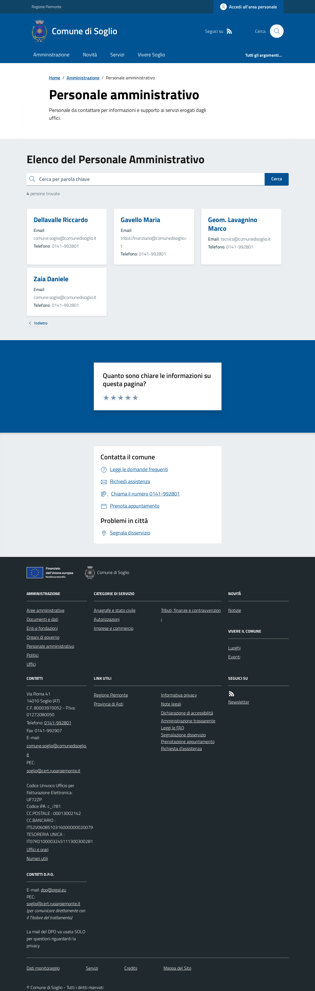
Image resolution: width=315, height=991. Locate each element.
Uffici (31, 664)
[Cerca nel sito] (274, 31)
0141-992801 (57, 722)
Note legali (171, 703)
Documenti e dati (42, 619)
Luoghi (234, 647)
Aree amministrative (45, 610)
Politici (33, 655)
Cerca (276, 178)
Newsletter (238, 702)
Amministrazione (51, 54)
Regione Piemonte (46, 7)
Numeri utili (37, 858)
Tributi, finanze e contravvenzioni (191, 615)
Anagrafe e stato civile (115, 610)
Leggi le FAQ (172, 727)
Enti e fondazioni (42, 628)
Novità (90, 54)
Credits (130, 968)
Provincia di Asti (108, 703)
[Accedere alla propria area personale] (248, 6)
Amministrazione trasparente (188, 720)
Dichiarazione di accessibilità (187, 712)
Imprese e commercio (113, 628)
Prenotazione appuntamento (187, 741)
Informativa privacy (179, 695)
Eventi (234, 656)
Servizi (117, 54)
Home (54, 77)
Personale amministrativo (50, 646)
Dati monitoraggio (43, 968)
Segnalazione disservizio (183, 734)
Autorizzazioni (107, 619)
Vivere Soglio (151, 54)
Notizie (234, 610)
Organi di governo (43, 637)
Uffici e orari (37, 849)
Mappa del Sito (177, 968)
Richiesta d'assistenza (181, 748)
